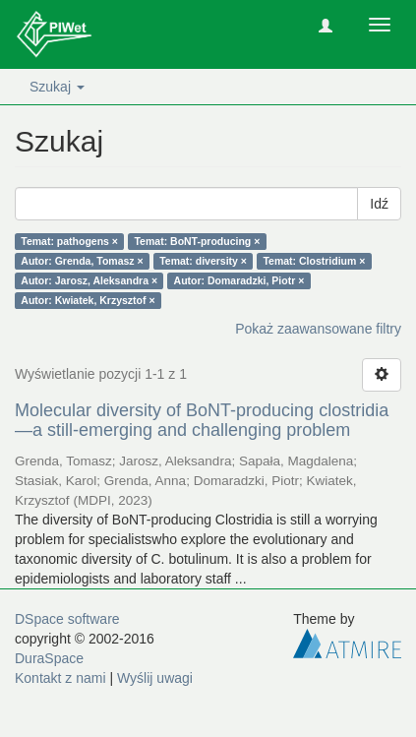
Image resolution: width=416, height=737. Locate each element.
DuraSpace (49, 658)
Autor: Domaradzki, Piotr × (239, 280)
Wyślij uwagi (155, 678)
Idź (379, 204)
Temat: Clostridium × (314, 261)
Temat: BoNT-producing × (197, 241)
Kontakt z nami (60, 678)
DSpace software (67, 619)
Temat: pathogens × (69, 241)
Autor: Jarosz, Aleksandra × (89, 280)
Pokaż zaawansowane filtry (318, 329)
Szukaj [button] (57, 86)
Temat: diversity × (203, 261)
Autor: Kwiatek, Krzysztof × (87, 300)
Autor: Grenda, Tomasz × (82, 261)
